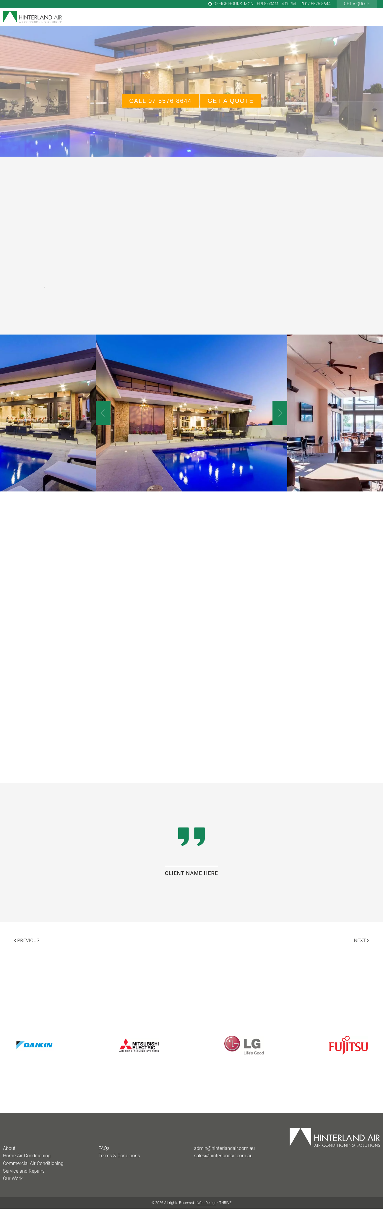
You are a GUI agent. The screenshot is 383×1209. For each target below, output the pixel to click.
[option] (191, 413)
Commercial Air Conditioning (33, 1163)
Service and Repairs (24, 1171)
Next (361, 940)
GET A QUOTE (357, 3)
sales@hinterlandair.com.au (223, 1155)
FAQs (103, 1148)
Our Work (12, 1178)
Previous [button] (103, 413)
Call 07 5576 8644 (160, 101)
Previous (27, 940)
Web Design (206, 1203)
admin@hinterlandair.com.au (224, 1148)
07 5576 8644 (316, 3)
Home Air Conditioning (27, 1155)
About (9, 1148)
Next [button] (279, 413)
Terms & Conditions (119, 1155)
